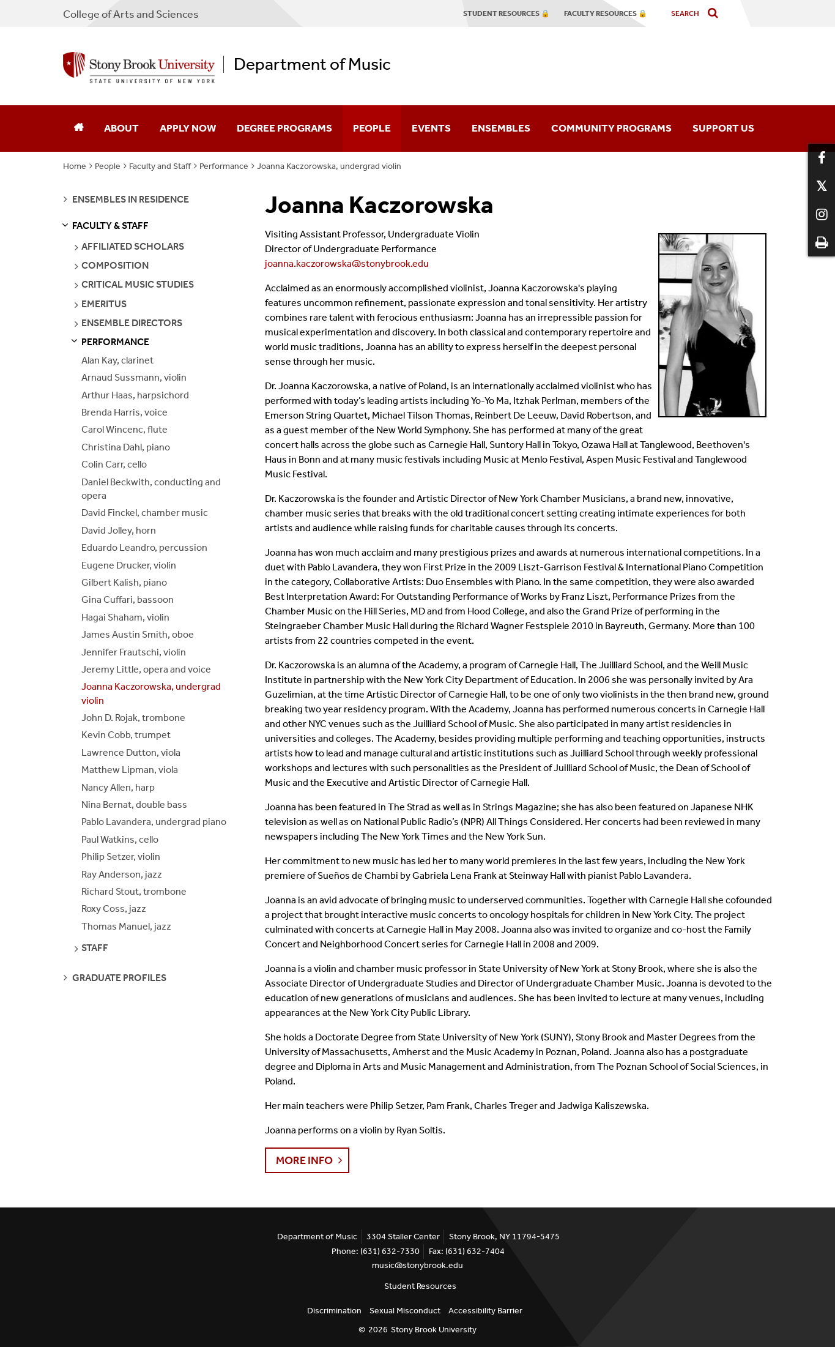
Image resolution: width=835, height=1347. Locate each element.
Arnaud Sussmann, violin (134, 377)
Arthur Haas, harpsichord (135, 395)
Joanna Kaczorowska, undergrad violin (329, 166)
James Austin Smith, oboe (137, 634)
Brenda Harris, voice (124, 412)
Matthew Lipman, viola (129, 769)
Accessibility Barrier (485, 1310)
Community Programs (611, 128)
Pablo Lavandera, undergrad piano (153, 821)
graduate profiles (119, 977)
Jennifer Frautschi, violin (133, 652)
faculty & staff (110, 225)
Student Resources (420, 1286)
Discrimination (334, 1310)
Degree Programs (284, 128)
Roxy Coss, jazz (113, 908)
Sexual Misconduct (404, 1310)
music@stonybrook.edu (417, 1265)
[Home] (78, 128)
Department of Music (312, 64)
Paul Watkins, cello (119, 839)
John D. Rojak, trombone (133, 717)
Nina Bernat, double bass (134, 804)
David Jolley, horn (118, 530)
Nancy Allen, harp (118, 787)
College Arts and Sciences (131, 14)
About (121, 128)
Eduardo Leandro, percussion (144, 547)
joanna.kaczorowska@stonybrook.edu (347, 263)
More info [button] (304, 1160)
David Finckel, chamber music (144, 512)
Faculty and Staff (160, 166)
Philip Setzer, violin (120, 856)
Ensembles (501, 128)
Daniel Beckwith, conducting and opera (151, 488)
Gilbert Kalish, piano (124, 582)
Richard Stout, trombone (134, 891)
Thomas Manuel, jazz (126, 926)
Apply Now (188, 128)
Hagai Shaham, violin (125, 617)
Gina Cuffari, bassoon (127, 599)
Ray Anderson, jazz (121, 874)
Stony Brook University (434, 1329)
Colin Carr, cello (114, 464)
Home (74, 166)
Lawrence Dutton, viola (130, 752)
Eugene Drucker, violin (128, 565)
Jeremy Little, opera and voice (146, 669)
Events (431, 128)
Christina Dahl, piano (125, 447)
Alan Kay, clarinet (117, 360)
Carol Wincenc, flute (124, 429)
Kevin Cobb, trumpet (126, 735)
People (372, 128)
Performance (223, 166)
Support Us (723, 128)
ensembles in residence (130, 199)
